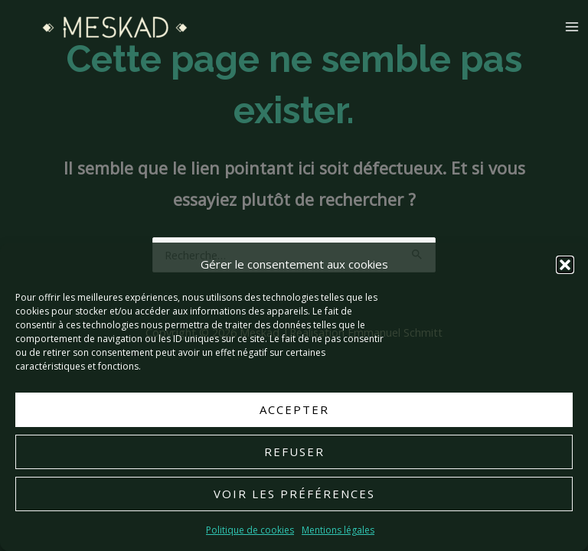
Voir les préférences (294, 494)
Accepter (294, 410)
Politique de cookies (250, 529)
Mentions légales (338, 529)
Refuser (294, 452)
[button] (565, 264)
